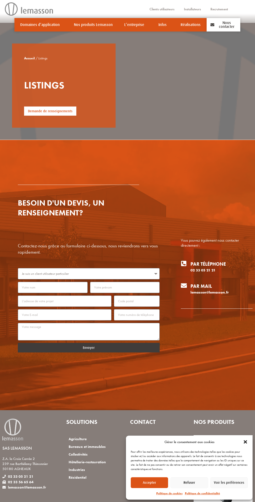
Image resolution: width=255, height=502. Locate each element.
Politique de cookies (169, 493)
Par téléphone (208, 264)
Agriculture (78, 439)
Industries (77, 469)
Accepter (149, 482)
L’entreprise (135, 24)
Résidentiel (77, 477)
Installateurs (192, 9)
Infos (163, 24)
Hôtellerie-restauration (87, 462)
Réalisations (191, 25)
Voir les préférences (229, 482)
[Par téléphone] (184, 263)
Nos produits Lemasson (93, 25)
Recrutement (219, 9)
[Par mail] (184, 285)
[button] (245, 441)
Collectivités (78, 454)
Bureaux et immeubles (87, 446)
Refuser (189, 482)
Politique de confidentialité (202, 493)
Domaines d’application (41, 24)
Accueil (21, 58)
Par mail (201, 286)
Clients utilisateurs (162, 9)
